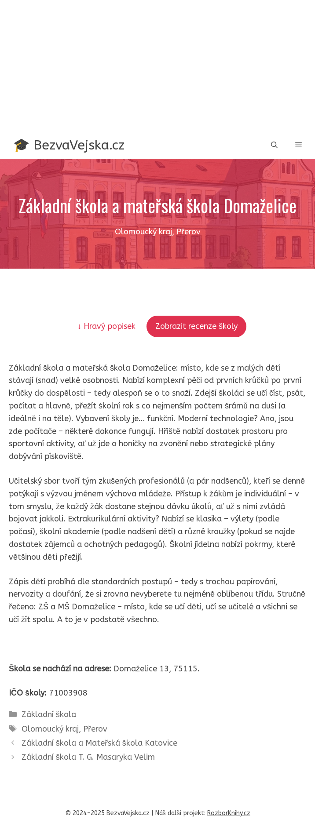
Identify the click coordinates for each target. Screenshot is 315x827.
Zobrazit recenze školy (196, 326)
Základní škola (49, 714)
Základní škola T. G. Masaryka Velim (88, 757)
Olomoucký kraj (50, 729)
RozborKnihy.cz (228, 813)
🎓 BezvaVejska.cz (69, 145)
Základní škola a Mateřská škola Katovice (99, 743)
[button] (274, 145)
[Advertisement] (157, 66)
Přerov (95, 729)
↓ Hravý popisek (107, 326)
